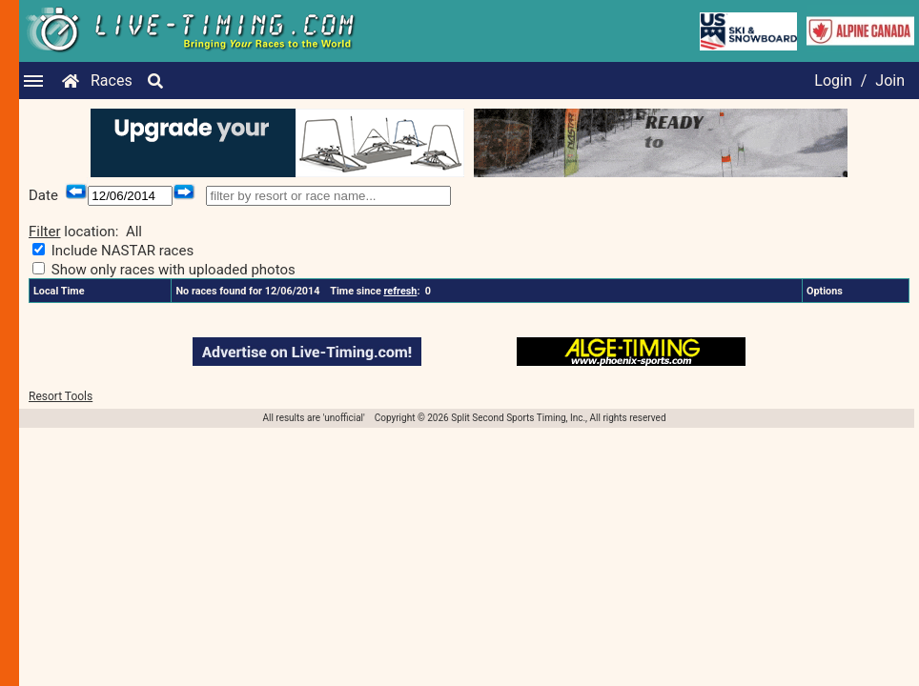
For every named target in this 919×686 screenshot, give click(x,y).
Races (112, 80)
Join (890, 80)
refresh (400, 291)
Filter (45, 231)
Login (832, 80)
